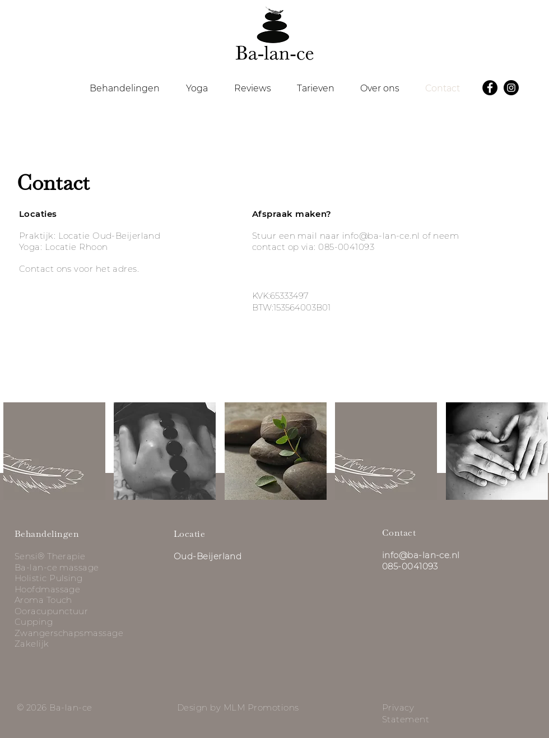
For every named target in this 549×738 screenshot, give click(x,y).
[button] (124, 89)
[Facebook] (489, 87)
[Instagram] (511, 87)
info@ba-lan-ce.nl (381, 235)
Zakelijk (32, 643)
